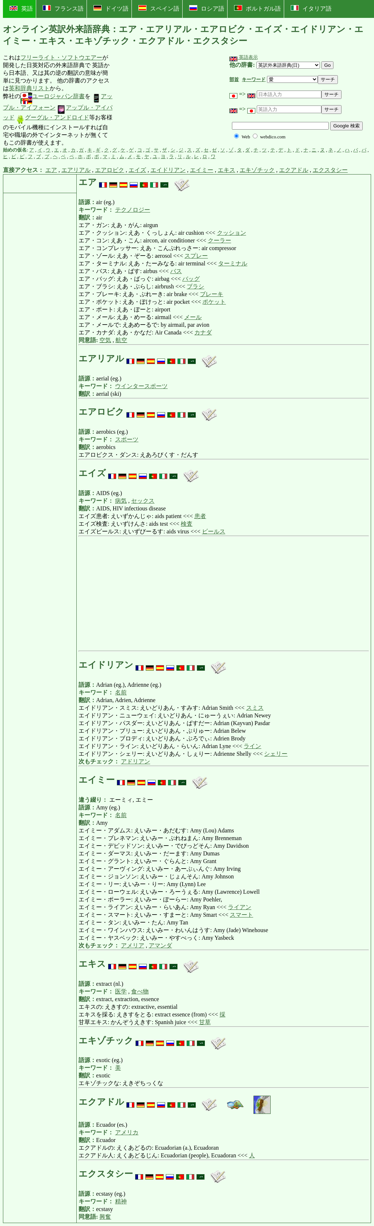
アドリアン (135, 761)
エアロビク (109, 170)
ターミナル (232, 263)
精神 (121, 1201)
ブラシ (195, 286)
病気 (121, 501)
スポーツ (126, 439)
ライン (252, 746)
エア (51, 170)
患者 (200, 516)
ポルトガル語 (257, 8)
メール (193, 317)
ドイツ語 (111, 8)
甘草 (205, 1022)
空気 (105, 340)
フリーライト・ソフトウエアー (61, 57)
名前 (121, 692)
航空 (121, 340)
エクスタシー (330, 170)
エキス (226, 170)
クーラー (219, 240)
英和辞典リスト (29, 88)
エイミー (201, 170)
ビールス (213, 531)
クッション (231, 233)
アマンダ (160, 945)
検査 (186, 524)
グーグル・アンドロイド (52, 117)
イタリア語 (311, 8)
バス (176, 271)
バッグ (191, 279)
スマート (241, 915)
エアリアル (76, 170)
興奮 (105, 1217)
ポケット (214, 302)
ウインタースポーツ (141, 386)
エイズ (137, 170)
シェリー (275, 754)
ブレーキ (211, 294)
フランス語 (63, 8)
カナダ (203, 332)
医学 (121, 991)
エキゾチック (257, 170)
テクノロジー (132, 210)
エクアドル (293, 170)
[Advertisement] (168, 100)
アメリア (132, 945)
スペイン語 (158, 8)
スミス (255, 708)
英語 (21, 8)
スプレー (196, 256)
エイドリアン (168, 170)
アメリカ (126, 1132)
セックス (142, 501)
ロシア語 (206, 8)
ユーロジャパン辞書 (52, 96)
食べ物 (140, 991)
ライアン (239, 907)
